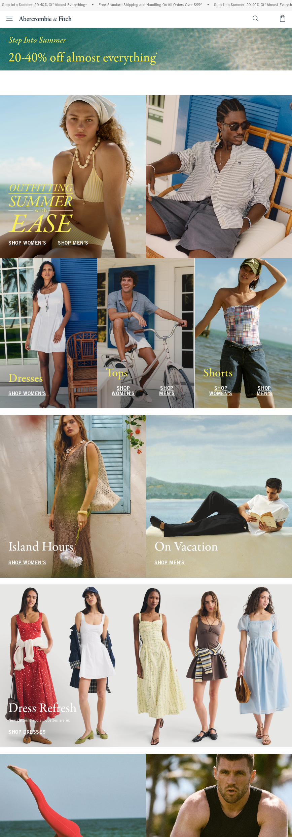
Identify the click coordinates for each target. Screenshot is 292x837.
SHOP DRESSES (27, 732)
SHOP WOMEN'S (27, 74)
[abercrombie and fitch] (45, 18)
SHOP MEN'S (73, 74)
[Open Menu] (7, 19)
